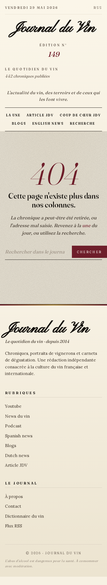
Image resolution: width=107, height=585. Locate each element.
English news (48, 123)
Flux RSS (13, 525)
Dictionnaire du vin (24, 516)
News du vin (17, 416)
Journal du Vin (53, 28)
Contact (13, 506)
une (86, 225)
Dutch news (17, 455)
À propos (14, 496)
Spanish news (19, 435)
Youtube (13, 406)
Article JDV (40, 115)
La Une (13, 115)
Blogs (19, 123)
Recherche (82, 123)
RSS (97, 8)
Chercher (89, 252)
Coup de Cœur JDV (80, 115)
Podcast (13, 426)
